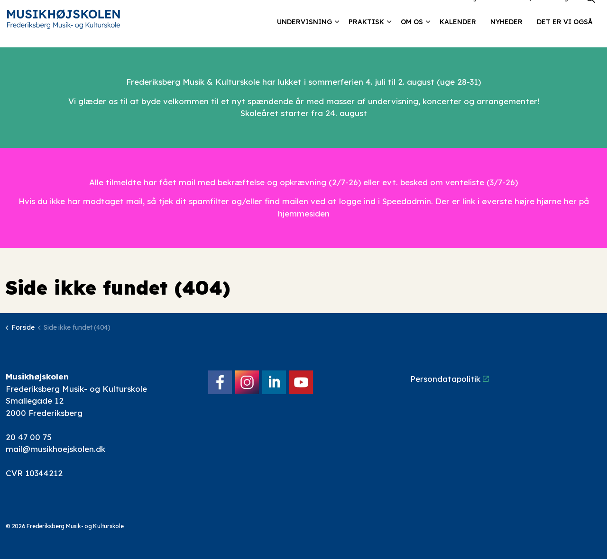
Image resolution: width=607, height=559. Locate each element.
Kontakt (497, 11)
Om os (412, 35)
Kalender (458, 35)
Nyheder (506, 35)
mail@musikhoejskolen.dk (55, 449)
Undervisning (304, 35)
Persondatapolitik (449, 379)
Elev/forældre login (545, 11)
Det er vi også (565, 35)
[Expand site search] (590, 12)
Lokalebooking (455, 11)
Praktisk (366, 35)
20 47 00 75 (29, 437)
